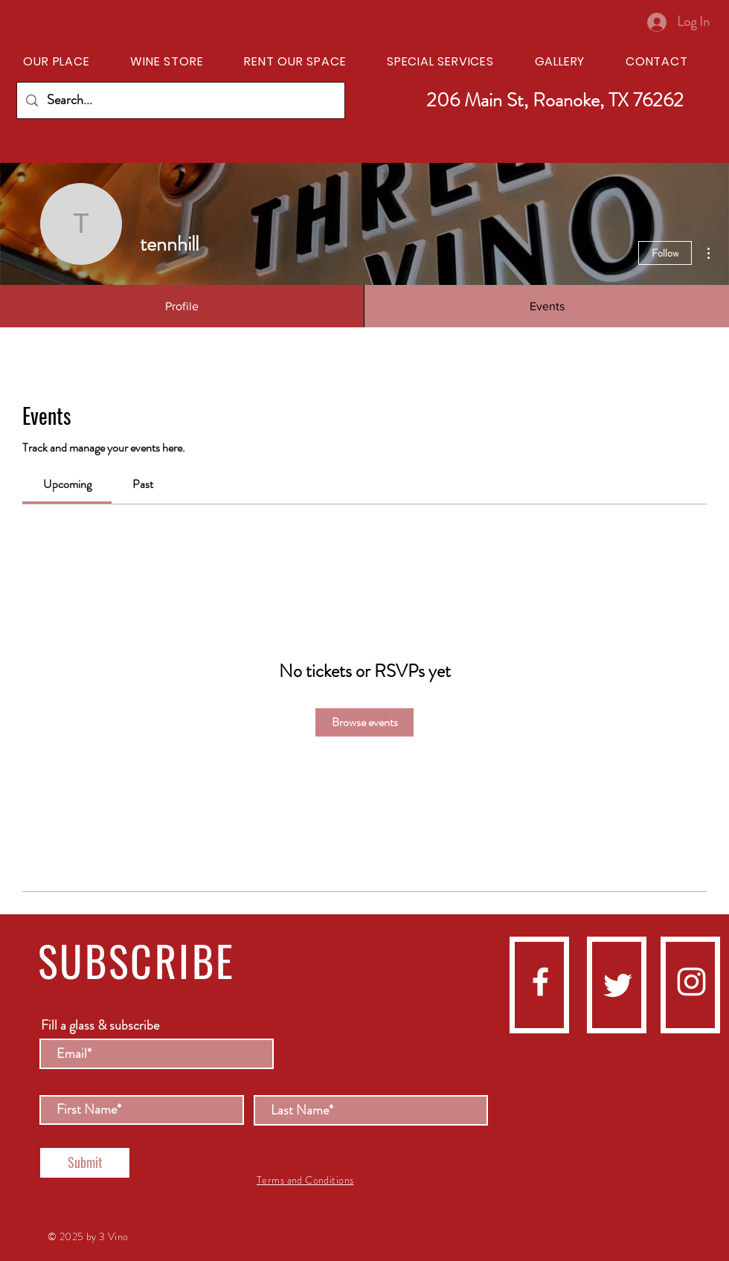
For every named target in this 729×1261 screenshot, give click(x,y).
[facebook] (540, 982)
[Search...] (180, 100)
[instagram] (691, 982)
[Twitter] (618, 985)
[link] (67, 483)
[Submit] (84, 1163)
